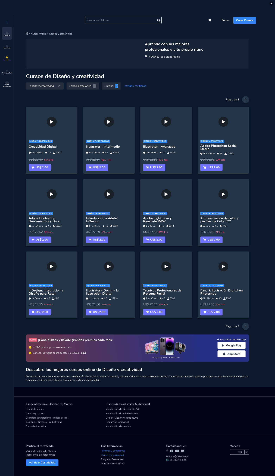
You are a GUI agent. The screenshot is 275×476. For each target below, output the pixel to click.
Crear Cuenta (244, 20)
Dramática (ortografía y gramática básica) (47, 417)
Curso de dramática (36, 426)
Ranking (7, 47)
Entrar (225, 20)
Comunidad (7, 72)
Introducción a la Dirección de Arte (123, 409)
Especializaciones (82, 86)
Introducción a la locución (118, 426)
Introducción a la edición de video (122, 413)
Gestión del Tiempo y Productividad (44, 422)
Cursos (7, 34)
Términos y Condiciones (113, 450)
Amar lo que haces (35, 413)
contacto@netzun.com (177, 456)
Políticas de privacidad (112, 455)
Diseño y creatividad (45, 86)
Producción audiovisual (117, 422)
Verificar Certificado (42, 463)
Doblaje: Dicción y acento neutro (122, 417)
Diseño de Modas (34, 409)
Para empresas (7, 84)
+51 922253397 (176, 460)
